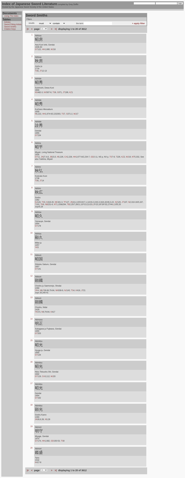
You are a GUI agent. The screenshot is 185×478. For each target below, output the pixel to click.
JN (42, 157)
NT (133, 157)
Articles (7, 22)
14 (31, 319)
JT (41, 71)
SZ (116, 202)
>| (56, 29)
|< (28, 29)
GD (92, 157)
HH (43, 49)
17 (31, 383)
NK (56, 202)
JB (51, 157)
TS (36, 71)
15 (31, 340)
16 (31, 362)
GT (36, 49)
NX (45, 92)
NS (36, 92)
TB (68, 204)
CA (65, 157)
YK (36, 247)
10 (31, 233)
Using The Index (11, 16)
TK (41, 204)
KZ (70, 92)
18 (31, 405)
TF (65, 202)
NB (46, 204)
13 (31, 297)
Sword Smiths (10, 27)
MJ (52, 49)
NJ (36, 202)
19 (31, 426)
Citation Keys (10, 29)
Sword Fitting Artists (12, 24)
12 (31, 276)
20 (31, 448)
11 (31, 254)
